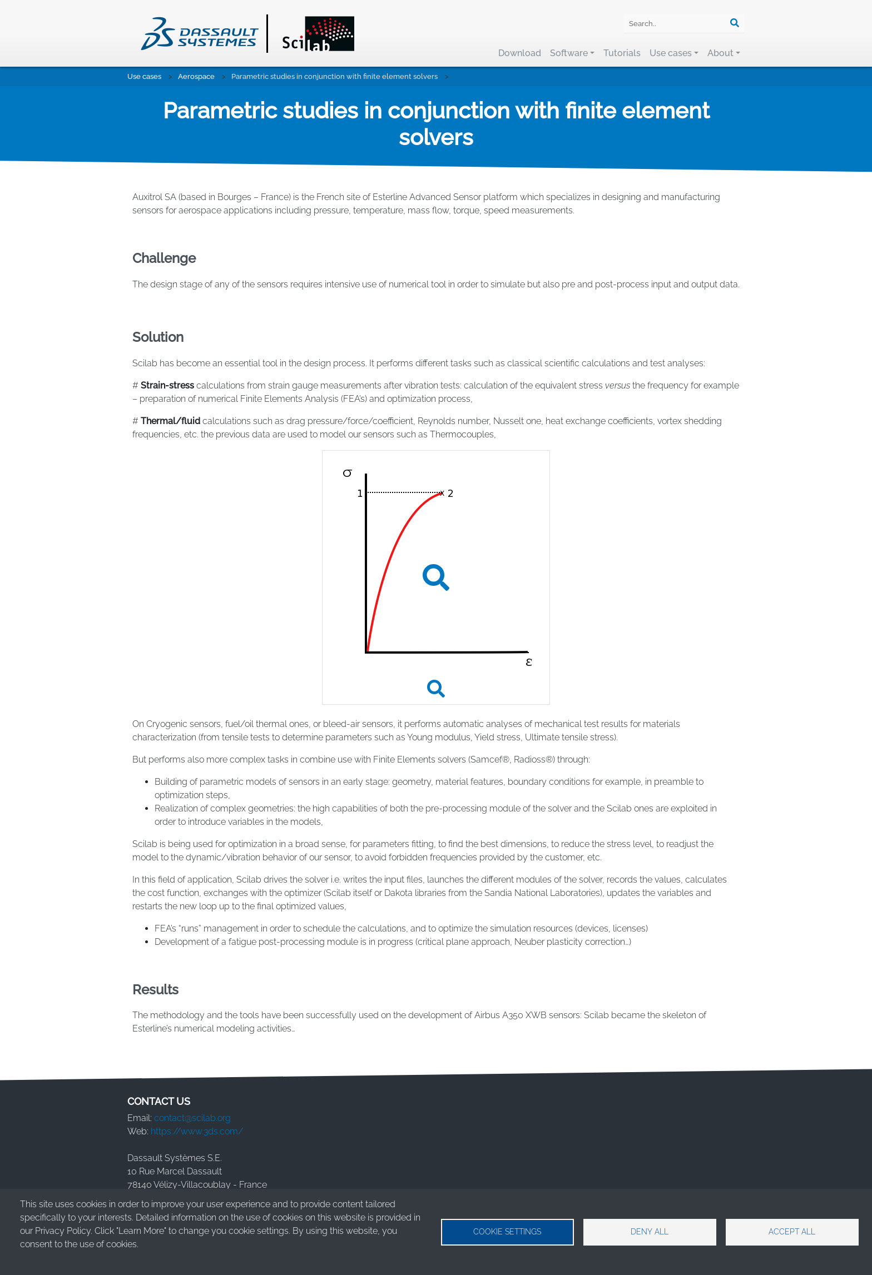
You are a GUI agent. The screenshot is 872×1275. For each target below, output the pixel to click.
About (720, 53)
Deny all (649, 1231)
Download (519, 53)
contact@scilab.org (192, 1118)
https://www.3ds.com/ (197, 1131)
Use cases (671, 53)
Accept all (792, 1231)
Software (569, 53)
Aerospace (196, 76)
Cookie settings (507, 1231)
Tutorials (622, 53)
